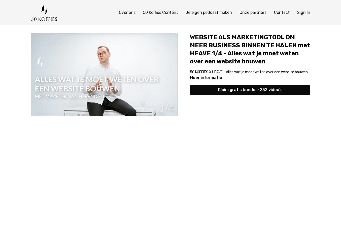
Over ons (127, 12)
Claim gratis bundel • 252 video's (250, 89)
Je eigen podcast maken (209, 12)
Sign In (303, 12)
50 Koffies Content (160, 12)
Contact (282, 12)
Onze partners (253, 12)
